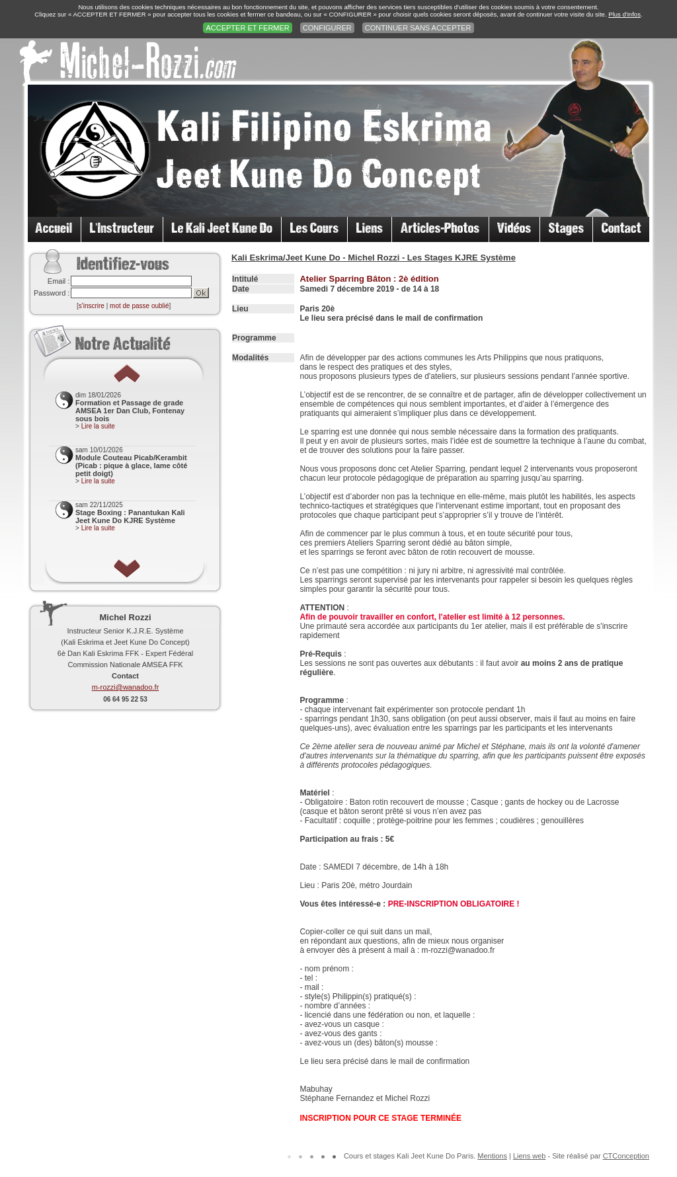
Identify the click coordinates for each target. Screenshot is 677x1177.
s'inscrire (91, 305)
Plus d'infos (624, 14)
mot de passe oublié (139, 305)
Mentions (492, 1156)
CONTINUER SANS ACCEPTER (418, 28)
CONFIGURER (327, 28)
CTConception (626, 1156)
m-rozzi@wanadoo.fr (125, 687)
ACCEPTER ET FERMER (247, 28)
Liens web (529, 1156)
